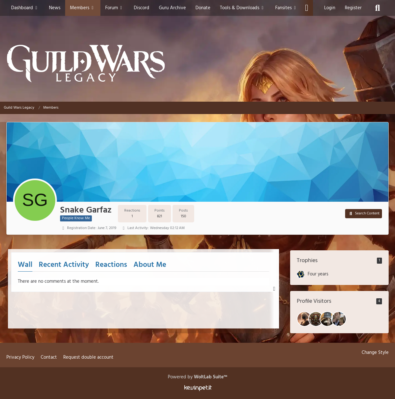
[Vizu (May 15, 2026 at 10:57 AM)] (304, 319)
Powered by (197, 377)
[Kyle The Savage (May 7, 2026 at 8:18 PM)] (315, 319)
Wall (25, 265)
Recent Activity (64, 265)
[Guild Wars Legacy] (197, 63)
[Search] (377, 8)
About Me (149, 265)
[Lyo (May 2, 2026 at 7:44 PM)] (327, 319)
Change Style (375, 352)
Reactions (111, 265)
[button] (363, 214)
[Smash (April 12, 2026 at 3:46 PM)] (338, 319)
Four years (318, 274)
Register (353, 8)
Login (329, 8)
